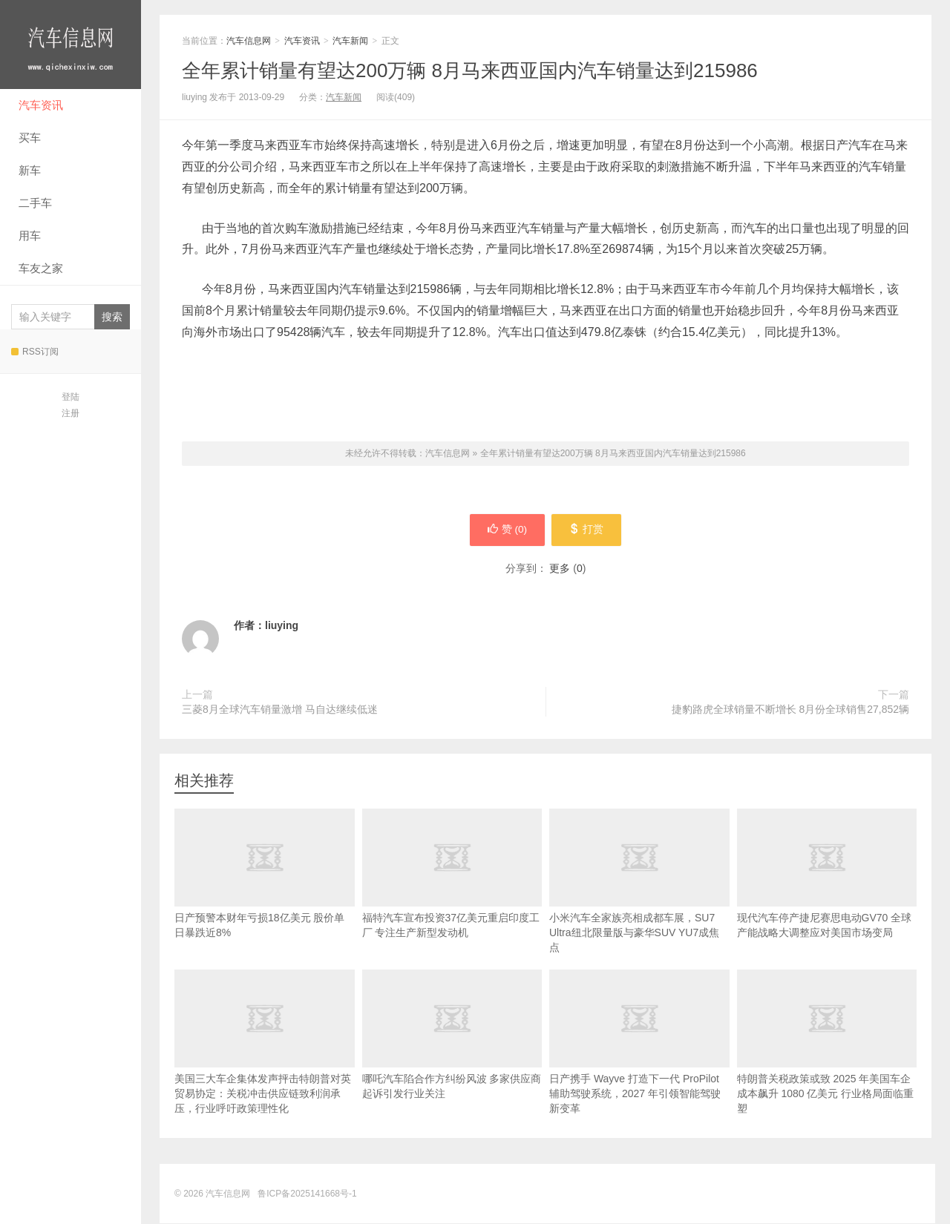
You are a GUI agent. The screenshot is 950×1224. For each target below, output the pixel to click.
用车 (30, 235)
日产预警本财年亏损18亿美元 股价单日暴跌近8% (264, 896)
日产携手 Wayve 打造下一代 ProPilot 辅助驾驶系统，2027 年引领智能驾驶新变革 (639, 1064)
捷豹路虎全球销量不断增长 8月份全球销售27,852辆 (791, 710)
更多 (559, 569)
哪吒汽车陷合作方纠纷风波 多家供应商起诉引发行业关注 (452, 1057)
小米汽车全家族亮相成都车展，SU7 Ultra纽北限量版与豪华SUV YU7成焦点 (639, 903)
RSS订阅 (35, 351)
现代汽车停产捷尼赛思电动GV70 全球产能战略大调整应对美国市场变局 (827, 896)
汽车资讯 (41, 105)
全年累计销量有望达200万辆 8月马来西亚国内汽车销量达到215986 (470, 70)
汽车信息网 (70, 44)
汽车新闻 (350, 41)
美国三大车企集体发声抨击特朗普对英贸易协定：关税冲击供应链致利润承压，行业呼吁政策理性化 (264, 1064)
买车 (30, 137)
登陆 (70, 397)
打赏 (588, 530)
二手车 (35, 203)
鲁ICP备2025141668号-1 (307, 1194)
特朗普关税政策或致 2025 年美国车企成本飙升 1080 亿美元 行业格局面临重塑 (827, 1064)
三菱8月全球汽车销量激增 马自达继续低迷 (280, 710)
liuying (281, 626)
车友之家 (41, 268)
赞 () (505, 530)
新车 (30, 170)
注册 (70, 413)
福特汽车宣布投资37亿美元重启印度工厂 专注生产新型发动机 (452, 896)
